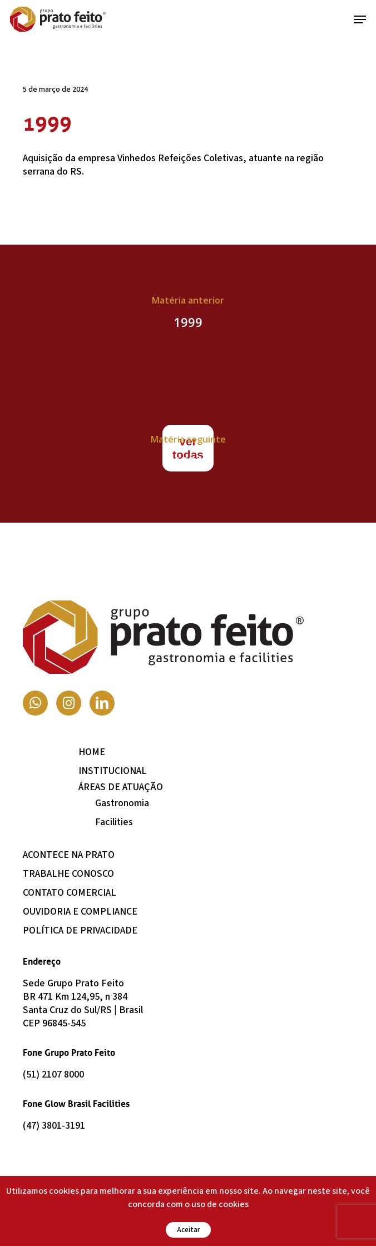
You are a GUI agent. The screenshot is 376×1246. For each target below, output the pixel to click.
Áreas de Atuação (120, 787)
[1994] (188, 453)
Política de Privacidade (80, 930)
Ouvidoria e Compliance (80, 912)
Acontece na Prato (69, 855)
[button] (360, 19)
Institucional (112, 771)
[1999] (188, 314)
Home (91, 752)
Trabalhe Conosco (68, 874)
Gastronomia (122, 803)
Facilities (114, 822)
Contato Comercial (69, 893)
